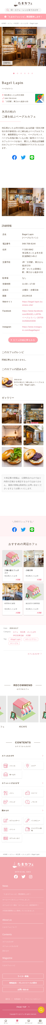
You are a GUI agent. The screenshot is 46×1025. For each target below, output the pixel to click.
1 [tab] (14, 73)
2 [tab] (17, 73)
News (5, 885)
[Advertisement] (23, 176)
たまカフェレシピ (8, 965)
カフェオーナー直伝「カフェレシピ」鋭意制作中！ (20, 905)
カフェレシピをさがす (10, 946)
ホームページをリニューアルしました (16, 900)
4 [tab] (25, 73)
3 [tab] (21, 73)
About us (7, 919)
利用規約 (17, 999)
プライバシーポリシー (33, 999)
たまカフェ (23, 866)
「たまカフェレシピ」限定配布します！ (24, 17)
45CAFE (23, 712)
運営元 (7, 999)
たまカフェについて (9, 927)
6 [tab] (32, 73)
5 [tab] (28, 73)
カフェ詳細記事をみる (24, 340)
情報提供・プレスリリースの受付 (23, 983)
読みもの (5, 951)
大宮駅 (18, 580)
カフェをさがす (34, 654)
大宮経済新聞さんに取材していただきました (18, 911)
